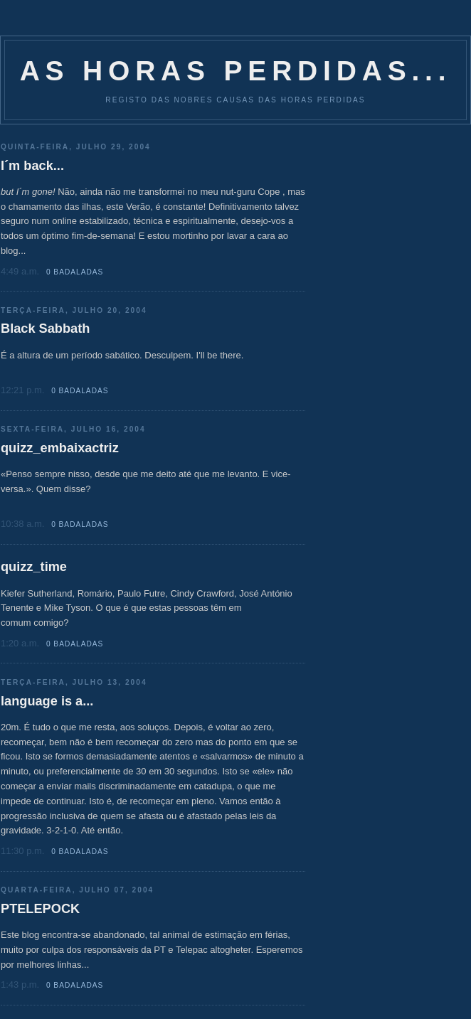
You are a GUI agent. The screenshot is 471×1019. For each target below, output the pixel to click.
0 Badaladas (74, 272)
